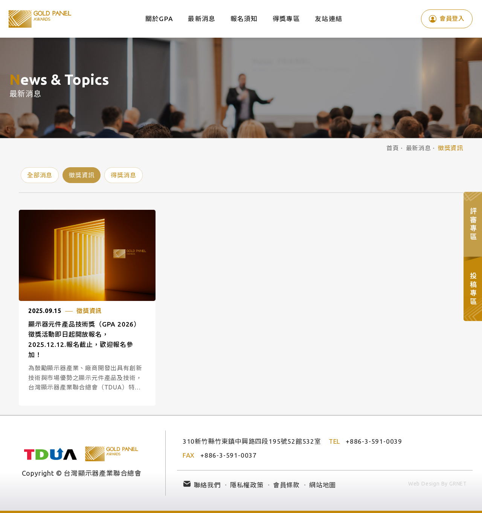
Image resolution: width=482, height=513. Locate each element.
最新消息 (201, 18)
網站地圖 (322, 485)
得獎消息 (123, 175)
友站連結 (328, 18)
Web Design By (428, 484)
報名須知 (244, 18)
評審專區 (473, 224)
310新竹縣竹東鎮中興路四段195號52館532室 (252, 441)
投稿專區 (473, 289)
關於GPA (159, 18)
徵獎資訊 (81, 175)
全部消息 (39, 175)
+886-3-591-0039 (374, 441)
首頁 (392, 148)
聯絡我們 (207, 485)
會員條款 (286, 485)
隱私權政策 (247, 485)
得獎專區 (286, 18)
